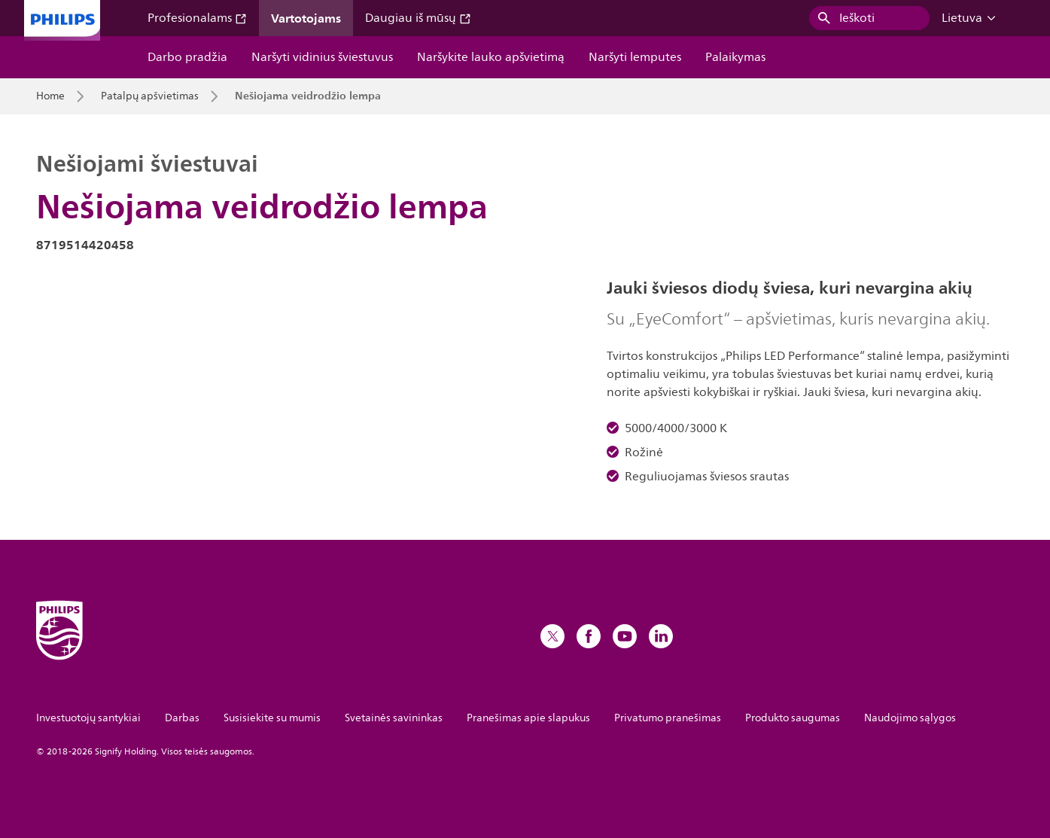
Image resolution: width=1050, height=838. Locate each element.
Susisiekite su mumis (272, 718)
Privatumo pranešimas (667, 718)
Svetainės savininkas (394, 718)
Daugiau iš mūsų (418, 18)
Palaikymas (735, 57)
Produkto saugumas (792, 718)
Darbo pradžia (187, 57)
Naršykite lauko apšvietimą (491, 57)
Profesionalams (197, 18)
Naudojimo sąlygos (910, 718)
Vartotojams (306, 18)
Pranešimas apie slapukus (528, 718)
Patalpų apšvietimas (150, 96)
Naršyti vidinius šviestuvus (322, 57)
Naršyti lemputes (635, 57)
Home (50, 96)
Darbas (182, 718)
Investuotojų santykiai (88, 718)
